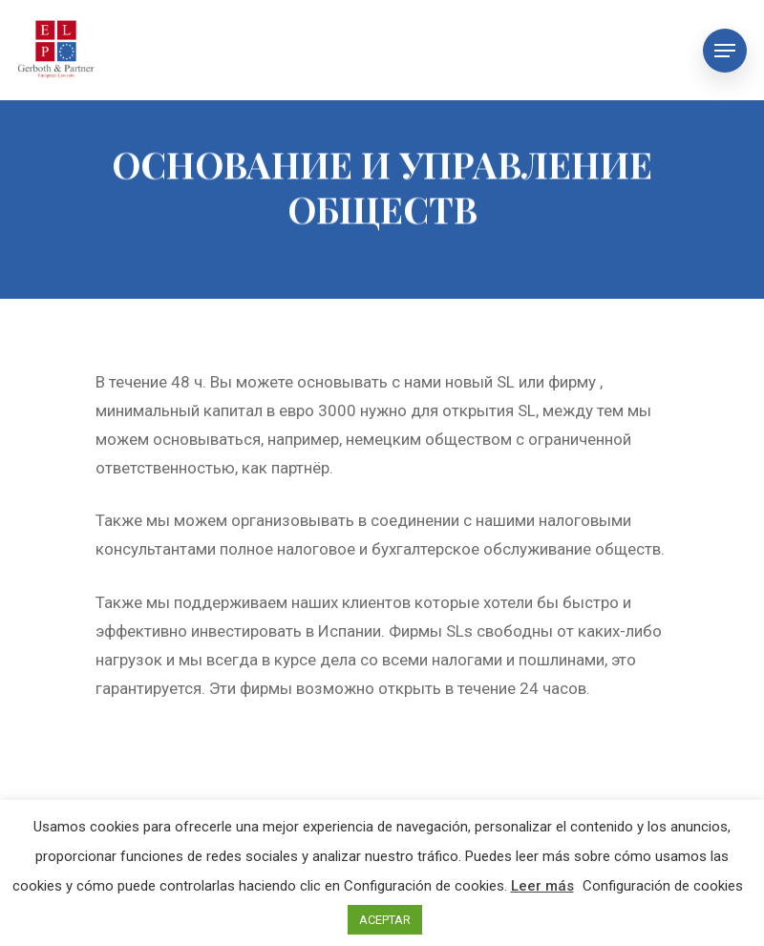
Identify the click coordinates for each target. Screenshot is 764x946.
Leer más (542, 885)
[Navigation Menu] (725, 50)
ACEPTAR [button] (385, 920)
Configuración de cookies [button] (663, 885)
